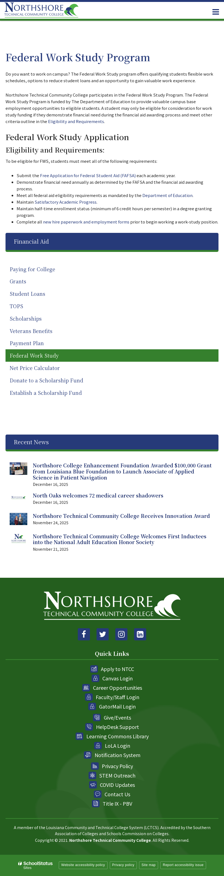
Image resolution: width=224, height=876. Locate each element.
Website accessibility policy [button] (83, 865)
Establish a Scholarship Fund (46, 392)
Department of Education (167, 195)
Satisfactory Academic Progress (65, 202)
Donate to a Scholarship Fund (46, 380)
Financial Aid (31, 241)
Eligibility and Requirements (76, 121)
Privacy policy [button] (123, 865)
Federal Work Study (34, 355)
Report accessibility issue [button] (183, 865)
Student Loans (27, 293)
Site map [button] (149, 865)
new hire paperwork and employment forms (86, 222)
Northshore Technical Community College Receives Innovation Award (121, 515)
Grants (18, 281)
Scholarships (26, 318)
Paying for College (32, 269)
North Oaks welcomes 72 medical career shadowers (98, 495)
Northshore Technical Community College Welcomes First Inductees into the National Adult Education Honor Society (119, 539)
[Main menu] (215, 11)
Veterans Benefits (31, 330)
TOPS (16, 306)
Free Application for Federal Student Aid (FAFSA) (87, 175)
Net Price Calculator (45, 369)
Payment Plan (27, 343)
